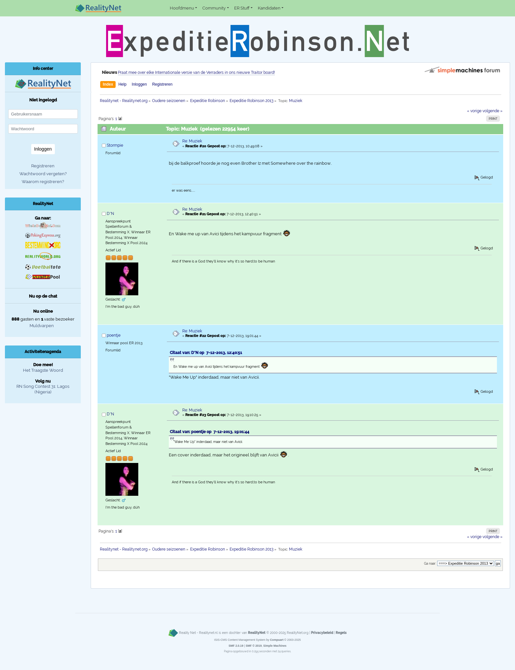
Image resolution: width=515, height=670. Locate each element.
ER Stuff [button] (242, 8)
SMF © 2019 (254, 645)
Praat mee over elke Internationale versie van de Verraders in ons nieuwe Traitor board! (196, 72)
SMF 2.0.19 (236, 645)
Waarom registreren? (43, 181)
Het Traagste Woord (43, 370)
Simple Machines (275, 645)
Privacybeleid (322, 633)
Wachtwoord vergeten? (43, 173)
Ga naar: (430, 563)
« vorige (474, 111)
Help (122, 84)
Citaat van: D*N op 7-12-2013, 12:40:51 (206, 352)
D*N (110, 213)
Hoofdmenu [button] (182, 8)
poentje (114, 335)
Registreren (162, 84)
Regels (341, 633)
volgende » (492, 111)
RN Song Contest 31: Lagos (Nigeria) (42, 389)
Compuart (276, 639)
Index (108, 84)
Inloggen (139, 84)
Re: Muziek (192, 141)
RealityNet (256, 633)
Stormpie (115, 145)
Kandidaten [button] (269, 8)
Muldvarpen (42, 325)
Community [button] (214, 8)
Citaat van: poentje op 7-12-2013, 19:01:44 (209, 431)
